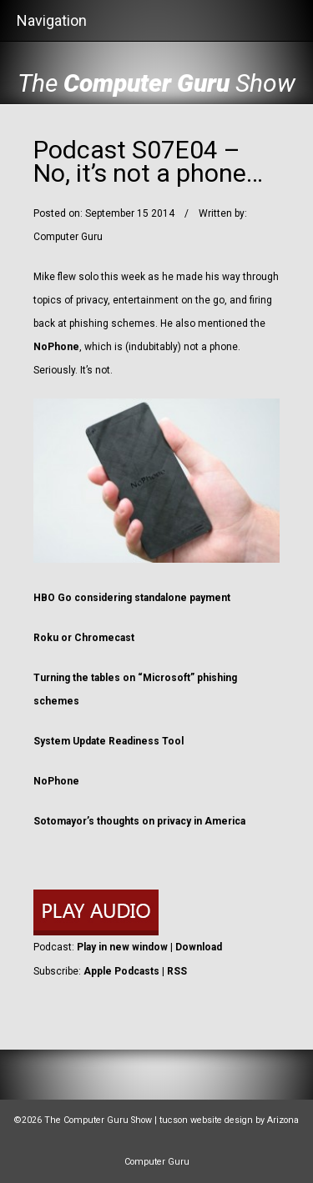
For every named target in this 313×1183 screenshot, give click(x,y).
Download (198, 947)
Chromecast (104, 638)
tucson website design (206, 1120)
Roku (45, 638)
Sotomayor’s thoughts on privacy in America (139, 821)
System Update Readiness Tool (108, 741)
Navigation (52, 20)
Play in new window (122, 947)
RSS (177, 971)
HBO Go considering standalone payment (131, 598)
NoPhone (56, 347)
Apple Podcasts (121, 971)
